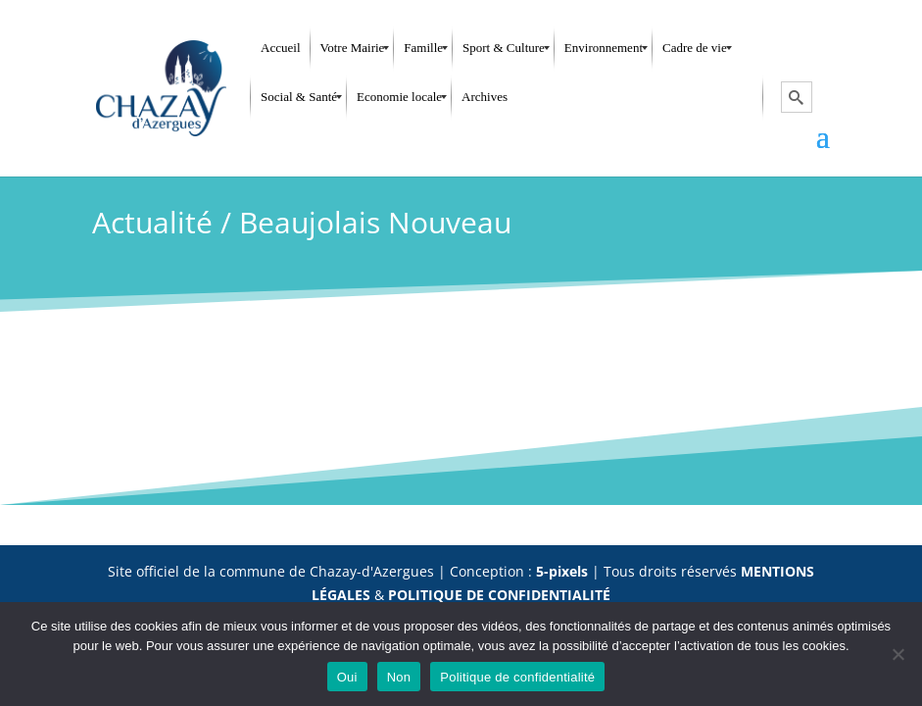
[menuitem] (280, 48)
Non (399, 677)
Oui (347, 677)
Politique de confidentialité (517, 677)
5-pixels (562, 571)
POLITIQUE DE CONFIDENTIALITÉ (499, 594)
